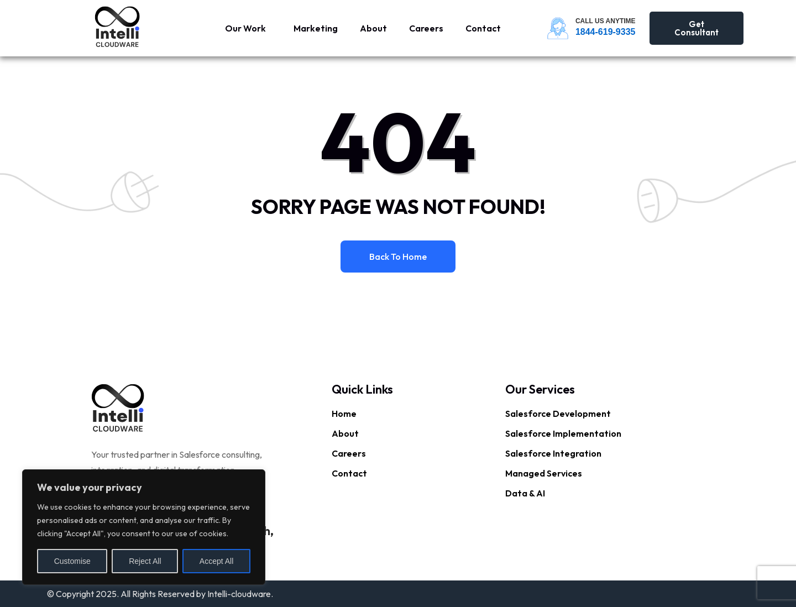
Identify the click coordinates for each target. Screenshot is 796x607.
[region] (143, 527)
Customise (72, 561)
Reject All (145, 561)
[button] (248, 28)
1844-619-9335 (605, 31)
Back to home (398, 256)
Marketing (316, 28)
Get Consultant (696, 28)
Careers (426, 28)
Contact (483, 28)
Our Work (245, 28)
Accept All (216, 561)
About (373, 28)
